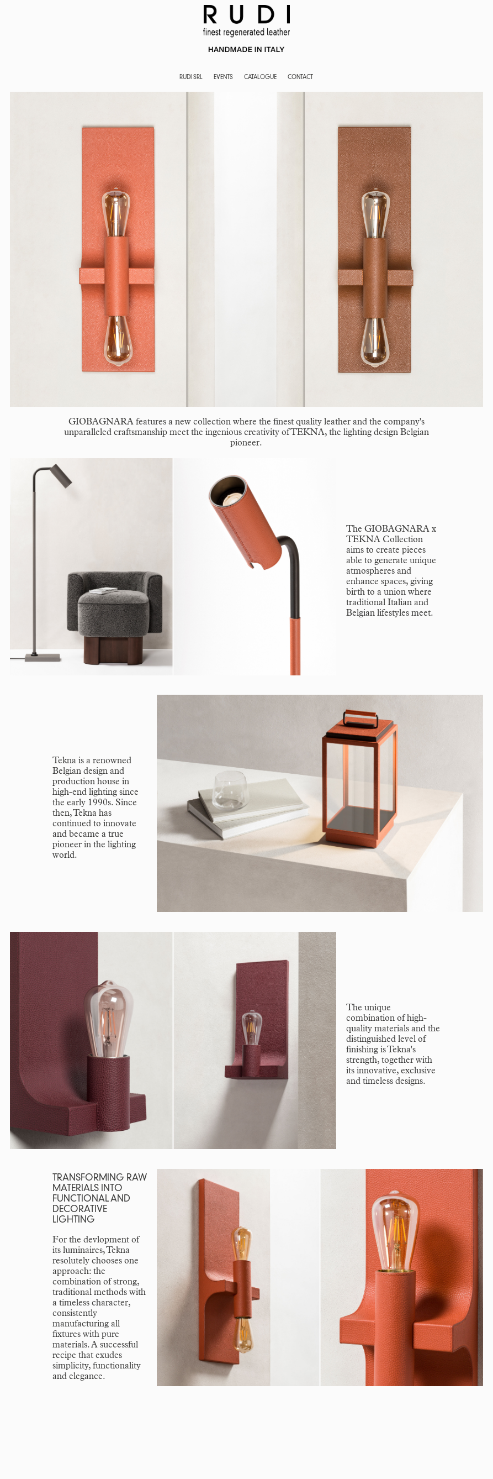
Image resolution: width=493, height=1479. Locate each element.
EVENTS (223, 77)
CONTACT (300, 77)
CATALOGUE (260, 77)
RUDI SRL (191, 77)
